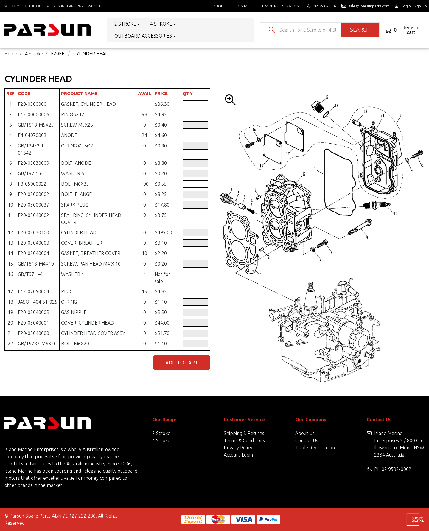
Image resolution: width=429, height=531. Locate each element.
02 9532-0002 (396, 469)
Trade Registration (280, 6)
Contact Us (306, 440)
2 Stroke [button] (125, 24)
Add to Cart (181, 362)
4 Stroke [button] (161, 24)
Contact (243, 6)
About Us (305, 433)
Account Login (238, 454)
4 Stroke (161, 440)
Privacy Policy (238, 447)
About (219, 6)
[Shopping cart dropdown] (404, 30)
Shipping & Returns (244, 433)
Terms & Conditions (244, 440)
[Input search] (308, 30)
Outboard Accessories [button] (143, 35)
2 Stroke (161, 433)
